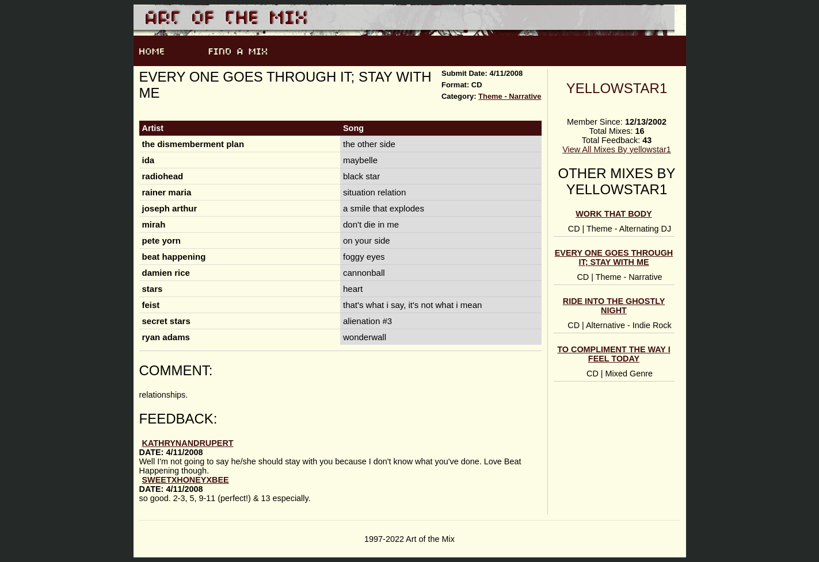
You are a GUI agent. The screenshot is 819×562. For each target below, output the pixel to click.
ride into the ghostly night (614, 306)
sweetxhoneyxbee (185, 479)
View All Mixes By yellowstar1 (616, 149)
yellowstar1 (617, 88)
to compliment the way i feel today (613, 354)
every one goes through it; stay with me (614, 257)
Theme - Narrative (509, 96)
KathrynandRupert (188, 443)
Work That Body (614, 213)
